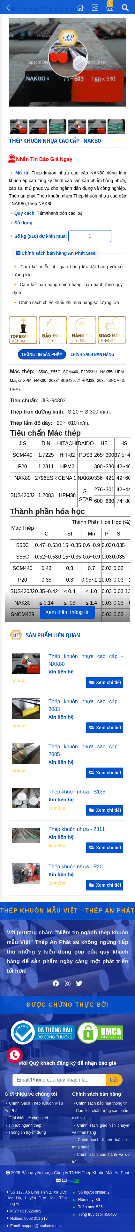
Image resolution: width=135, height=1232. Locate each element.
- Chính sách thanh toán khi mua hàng (101, 1143)
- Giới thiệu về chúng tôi (27, 1118)
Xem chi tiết (104, 682)
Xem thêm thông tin (67, 612)
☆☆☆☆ (57, 808)
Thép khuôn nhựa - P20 (75, 866)
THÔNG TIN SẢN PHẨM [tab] (42, 354)
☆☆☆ (19, 680)
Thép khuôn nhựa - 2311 (77, 829)
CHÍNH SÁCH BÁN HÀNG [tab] (92, 354)
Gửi (114, 1080)
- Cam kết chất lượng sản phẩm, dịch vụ (101, 1114)
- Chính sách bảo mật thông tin (101, 1103)
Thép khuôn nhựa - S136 (77, 791)
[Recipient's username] (59, 1080)
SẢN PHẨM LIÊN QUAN (53, 635)
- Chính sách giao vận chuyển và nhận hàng (101, 1129)
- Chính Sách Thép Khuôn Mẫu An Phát (33, 1107)
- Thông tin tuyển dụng (26, 1132)
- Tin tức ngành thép (23, 1125)
